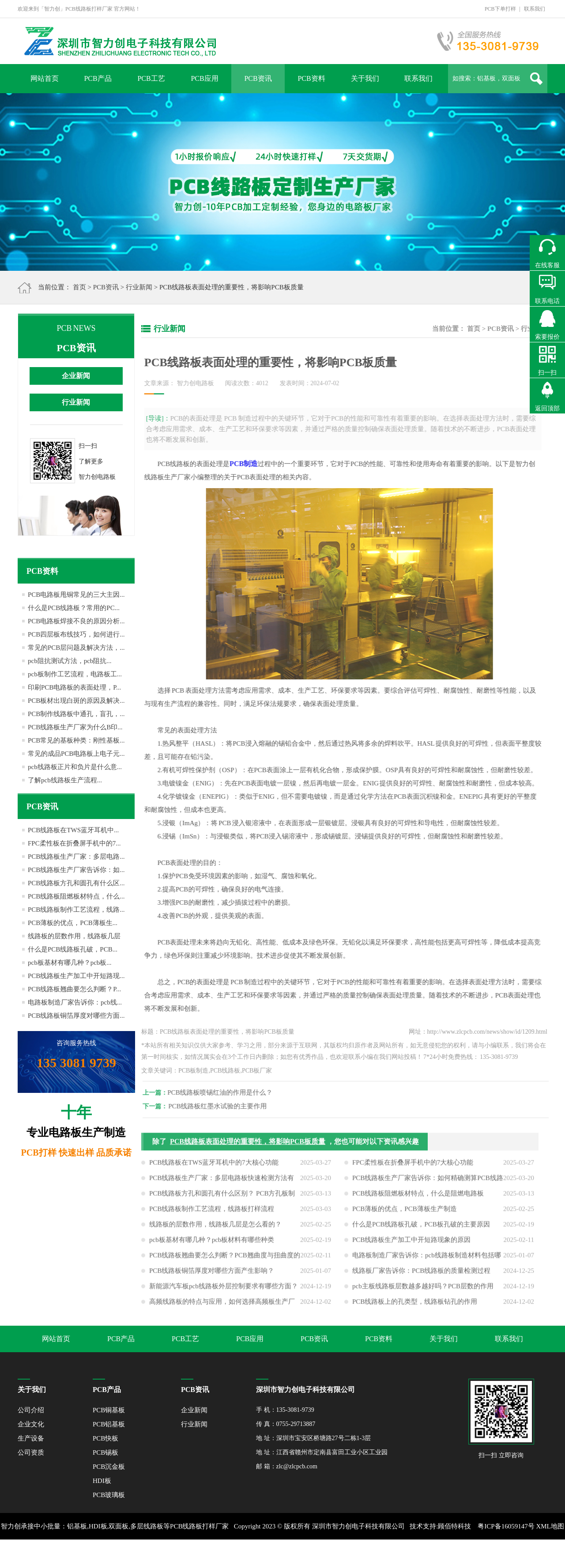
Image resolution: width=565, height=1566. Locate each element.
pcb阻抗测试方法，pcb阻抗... (70, 660)
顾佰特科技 (454, 1526)
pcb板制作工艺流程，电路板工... (75, 674)
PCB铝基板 (109, 1424)
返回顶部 (547, 408)
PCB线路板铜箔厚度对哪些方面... (76, 1015)
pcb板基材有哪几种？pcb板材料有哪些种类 (211, 1243)
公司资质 (31, 1452)
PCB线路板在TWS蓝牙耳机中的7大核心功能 (214, 1165)
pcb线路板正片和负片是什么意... (75, 766)
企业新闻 (76, 375)
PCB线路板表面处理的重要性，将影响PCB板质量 (247, 1145)
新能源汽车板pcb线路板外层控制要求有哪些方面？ (223, 1289)
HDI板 (102, 1480)
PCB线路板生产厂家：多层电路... (76, 856)
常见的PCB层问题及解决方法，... (76, 647)
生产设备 (31, 1438)
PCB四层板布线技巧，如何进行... (76, 634)
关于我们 (365, 78)
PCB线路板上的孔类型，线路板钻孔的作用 (414, 1304)
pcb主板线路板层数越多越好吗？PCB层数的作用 (422, 1289)
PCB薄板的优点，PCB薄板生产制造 (404, 1212)
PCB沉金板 (109, 1466)
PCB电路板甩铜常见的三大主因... (76, 594)
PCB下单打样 (500, 9)
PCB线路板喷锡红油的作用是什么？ (223, 1092)
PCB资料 (311, 78)
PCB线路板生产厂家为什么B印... (75, 727)
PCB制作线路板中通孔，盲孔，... (76, 713)
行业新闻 (139, 287)
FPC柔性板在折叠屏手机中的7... (74, 843)
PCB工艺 (151, 78)
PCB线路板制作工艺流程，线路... (76, 909)
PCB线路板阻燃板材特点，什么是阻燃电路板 (418, 1196)
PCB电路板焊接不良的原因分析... (76, 621)
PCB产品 (97, 78)
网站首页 (44, 78)
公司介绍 (31, 1410)
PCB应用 (204, 78)
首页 (79, 287)
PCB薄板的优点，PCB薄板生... (72, 922)
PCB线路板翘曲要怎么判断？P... (74, 989)
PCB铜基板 (109, 1410)
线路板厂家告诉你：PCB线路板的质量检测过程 (421, 1274)
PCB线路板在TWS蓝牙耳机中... (73, 830)
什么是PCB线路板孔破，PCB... (72, 949)
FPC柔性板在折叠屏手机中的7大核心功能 (412, 1165)
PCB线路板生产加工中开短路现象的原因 (411, 1243)
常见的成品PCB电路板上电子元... (76, 753)
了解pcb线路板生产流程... (65, 780)
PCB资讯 (257, 78)
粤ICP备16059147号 (506, 1526)
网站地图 (282, 1552)
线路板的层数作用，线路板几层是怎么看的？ (215, 1227)
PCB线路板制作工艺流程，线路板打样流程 (211, 1212)
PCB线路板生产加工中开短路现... (76, 975)
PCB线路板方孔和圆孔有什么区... (76, 883)
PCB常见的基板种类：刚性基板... (76, 740)
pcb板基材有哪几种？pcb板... (70, 962)
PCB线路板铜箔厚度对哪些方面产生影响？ (211, 1274)
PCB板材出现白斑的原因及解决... (76, 700)
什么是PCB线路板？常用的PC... (74, 607)
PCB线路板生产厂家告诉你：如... (76, 869)
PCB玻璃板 (109, 1494)
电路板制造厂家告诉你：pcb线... (75, 1002)
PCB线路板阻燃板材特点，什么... (76, 896)
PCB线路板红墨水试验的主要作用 (221, 1106)
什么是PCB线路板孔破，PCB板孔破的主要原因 (421, 1227)
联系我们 (534, 9)
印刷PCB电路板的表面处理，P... (74, 687)
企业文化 (31, 1424)
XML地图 (550, 1526)
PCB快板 (105, 1438)
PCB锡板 (105, 1452)
